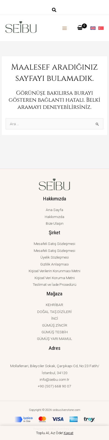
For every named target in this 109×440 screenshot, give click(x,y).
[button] (54, 10)
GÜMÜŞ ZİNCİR (54, 325)
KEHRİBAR (54, 305)
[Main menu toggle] (64, 28)
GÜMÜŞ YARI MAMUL (54, 338)
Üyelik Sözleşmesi (54, 257)
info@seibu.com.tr (54, 379)
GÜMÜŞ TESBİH (55, 332)
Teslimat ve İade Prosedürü (54, 284)
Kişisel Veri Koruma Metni (55, 278)
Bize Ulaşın (54, 223)
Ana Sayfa (54, 210)
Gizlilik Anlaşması (54, 264)
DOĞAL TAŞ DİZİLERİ (54, 312)
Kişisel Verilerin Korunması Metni (54, 271)
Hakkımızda (54, 217)
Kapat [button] (68, 433)
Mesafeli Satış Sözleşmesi (54, 243)
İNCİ (54, 318)
